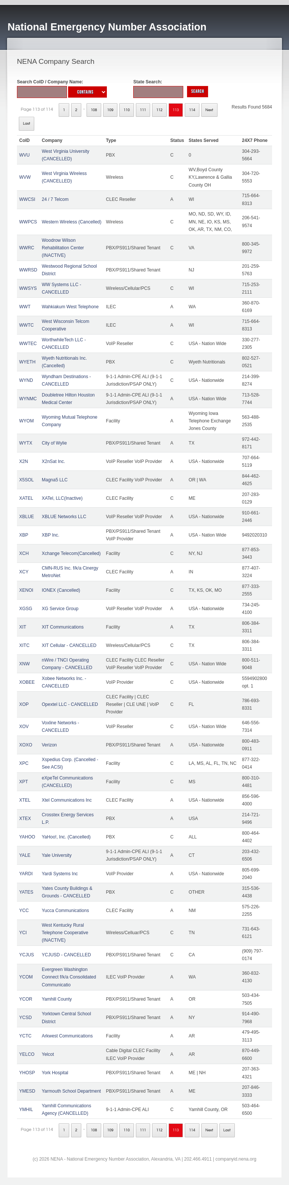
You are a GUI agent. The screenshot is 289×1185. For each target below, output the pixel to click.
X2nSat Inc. (53, 461)
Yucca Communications (65, 910)
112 (159, 110)
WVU (24, 155)
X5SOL (26, 479)
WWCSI (27, 199)
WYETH (27, 362)
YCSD (25, 1017)
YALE (24, 855)
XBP (23, 535)
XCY (24, 571)
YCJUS (26, 954)
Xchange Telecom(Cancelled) (71, 553)
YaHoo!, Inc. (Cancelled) (66, 837)
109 (110, 110)
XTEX (25, 818)
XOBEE (27, 682)
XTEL (24, 800)
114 (192, 110)
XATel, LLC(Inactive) (62, 498)
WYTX (25, 443)
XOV (24, 726)
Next (209, 110)
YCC (24, 910)
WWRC (26, 247)
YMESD (27, 1091)
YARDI (26, 873)
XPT (23, 781)
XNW (24, 663)
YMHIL (26, 1109)
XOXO (25, 745)
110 (126, 110)
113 (176, 110)
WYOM (26, 421)
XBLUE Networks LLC (64, 516)
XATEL (26, 498)
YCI (23, 932)
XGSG (25, 608)
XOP (24, 704)
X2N (23, 461)
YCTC (25, 1036)
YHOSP (27, 1072)
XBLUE (26, 516)
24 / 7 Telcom (55, 199)
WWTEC (28, 343)
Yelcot (48, 1054)
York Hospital (55, 1072)
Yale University (56, 855)
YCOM (26, 977)
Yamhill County (57, 999)
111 (143, 110)
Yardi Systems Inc (60, 873)
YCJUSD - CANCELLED (66, 954)
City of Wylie (54, 443)
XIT (22, 627)
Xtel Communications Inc (67, 800)
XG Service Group (60, 608)
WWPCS (28, 222)
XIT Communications (63, 627)
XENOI (26, 590)
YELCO (27, 1054)
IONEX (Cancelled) (61, 590)
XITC (24, 645)
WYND (26, 380)
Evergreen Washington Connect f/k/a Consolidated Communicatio (69, 977)
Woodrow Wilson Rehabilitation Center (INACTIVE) (63, 248)
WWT (24, 306)
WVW (25, 177)
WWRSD (28, 270)
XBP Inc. (50, 535)
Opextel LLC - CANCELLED (70, 704)
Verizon (49, 745)
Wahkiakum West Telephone (70, 306)
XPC (24, 763)
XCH (24, 553)
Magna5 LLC (55, 479)
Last (26, 123)
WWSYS (28, 288)
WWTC (26, 325)
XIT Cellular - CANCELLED (69, 645)
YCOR (25, 999)
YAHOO (27, 837)
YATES (26, 892)
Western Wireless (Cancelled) (72, 222)
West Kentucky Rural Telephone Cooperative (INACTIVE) (65, 933)
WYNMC (28, 398)
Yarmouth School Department (71, 1091)
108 (94, 110)
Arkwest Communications (67, 1036)
